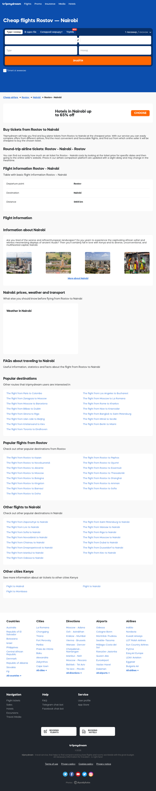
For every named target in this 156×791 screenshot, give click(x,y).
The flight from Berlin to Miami (99, 424)
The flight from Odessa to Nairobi (24, 558)
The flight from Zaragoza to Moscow (26, 398)
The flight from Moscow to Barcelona (26, 403)
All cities (40, 670)
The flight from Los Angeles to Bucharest (105, 393)
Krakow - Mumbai (75, 636)
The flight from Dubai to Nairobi (100, 542)
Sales (9, 705)
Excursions (12, 713)
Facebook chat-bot (53, 709)
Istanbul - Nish (74, 656)
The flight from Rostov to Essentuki (102, 468)
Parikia (39, 645)
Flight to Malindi (15, 586)
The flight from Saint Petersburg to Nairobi (106, 522)
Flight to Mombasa (16, 591)
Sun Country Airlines (137, 645)
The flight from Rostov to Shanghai (102, 478)
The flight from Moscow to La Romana (104, 398)
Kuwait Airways (134, 636)
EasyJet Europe (134, 653)
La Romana (42, 627)
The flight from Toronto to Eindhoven (26, 429)
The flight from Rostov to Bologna (25, 478)
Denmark (11, 659)
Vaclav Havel (103, 664)
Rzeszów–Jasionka (106, 651)
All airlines (131, 670)
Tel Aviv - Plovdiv (75, 669)
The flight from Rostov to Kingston (25, 483)
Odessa (100, 627)
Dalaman (101, 669)
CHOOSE (140, 112)
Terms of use (51, 764)
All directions (73, 673)
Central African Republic (14, 652)
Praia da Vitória (44, 649)
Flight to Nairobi (91, 586)
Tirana (39, 636)
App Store (83, 705)
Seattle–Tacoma (105, 640)
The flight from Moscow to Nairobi (101, 537)
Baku (39, 653)
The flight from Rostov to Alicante (25, 468)
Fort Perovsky (43, 640)
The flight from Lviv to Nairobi (22, 527)
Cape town (42, 666)
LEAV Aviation (133, 657)
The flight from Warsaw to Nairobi (101, 527)
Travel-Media (13, 717)
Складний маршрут (51, 32)
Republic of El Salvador (14, 633)
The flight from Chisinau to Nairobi (25, 542)
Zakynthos (42, 662)
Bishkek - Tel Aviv (75, 664)
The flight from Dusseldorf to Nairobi (103, 548)
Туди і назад (14, 32)
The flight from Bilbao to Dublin (23, 409)
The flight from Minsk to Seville (100, 419)
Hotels (9, 709)
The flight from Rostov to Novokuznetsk (28, 463)
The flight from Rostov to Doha (23, 493)
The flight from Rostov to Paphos (101, 458)
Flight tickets (13, 700)
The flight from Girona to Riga (22, 414)
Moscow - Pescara (76, 660)
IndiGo (129, 627)
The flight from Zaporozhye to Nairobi (27, 522)
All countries (13, 676)
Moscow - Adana (75, 627)
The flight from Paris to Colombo (24, 393)
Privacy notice (103, 764)
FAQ (44, 700)
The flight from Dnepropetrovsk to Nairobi (29, 548)
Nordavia (131, 632)
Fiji (7, 671)
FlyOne (130, 649)
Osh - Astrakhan (75, 632)
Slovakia (11, 667)
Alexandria (42, 657)
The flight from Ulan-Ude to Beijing (25, 419)
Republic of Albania (17, 663)
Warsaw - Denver (75, 645)
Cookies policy (86, 764)
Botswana (12, 639)
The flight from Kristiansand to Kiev (25, 424)
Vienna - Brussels (75, 640)
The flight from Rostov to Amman (101, 483)
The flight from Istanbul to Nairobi (24, 553)
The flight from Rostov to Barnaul (24, 488)
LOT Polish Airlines (136, 640)
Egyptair (130, 662)
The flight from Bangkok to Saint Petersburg (107, 414)
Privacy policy (68, 764)
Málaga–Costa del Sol (106, 646)
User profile (84, 700)
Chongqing (42, 632)
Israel (9, 643)
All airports (102, 673)
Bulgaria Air (132, 666)
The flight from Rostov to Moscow (25, 473)
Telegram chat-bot (52, 705)
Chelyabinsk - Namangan (73, 650)
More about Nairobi (78, 278)
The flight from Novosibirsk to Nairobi (26, 537)
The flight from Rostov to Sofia (100, 488)
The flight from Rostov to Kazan (23, 458)
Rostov (26, 97)
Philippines (12, 647)
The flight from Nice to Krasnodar (101, 409)
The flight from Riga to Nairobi (99, 532)
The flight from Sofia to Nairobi (23, 532)
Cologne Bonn (104, 632)
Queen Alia (102, 656)
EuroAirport (102, 660)
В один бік (30, 32)
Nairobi (37, 97)
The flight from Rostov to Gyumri (101, 463)
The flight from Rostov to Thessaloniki (104, 473)
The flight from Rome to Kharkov (101, 403)
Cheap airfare (10, 97)
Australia (11, 627)
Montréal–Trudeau (106, 636)
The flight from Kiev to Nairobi (99, 553)
